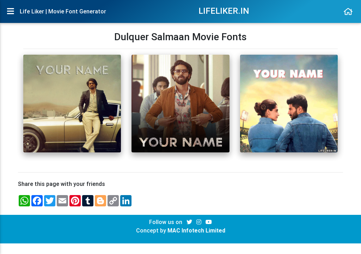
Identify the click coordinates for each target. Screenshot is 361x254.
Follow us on (166, 221)
